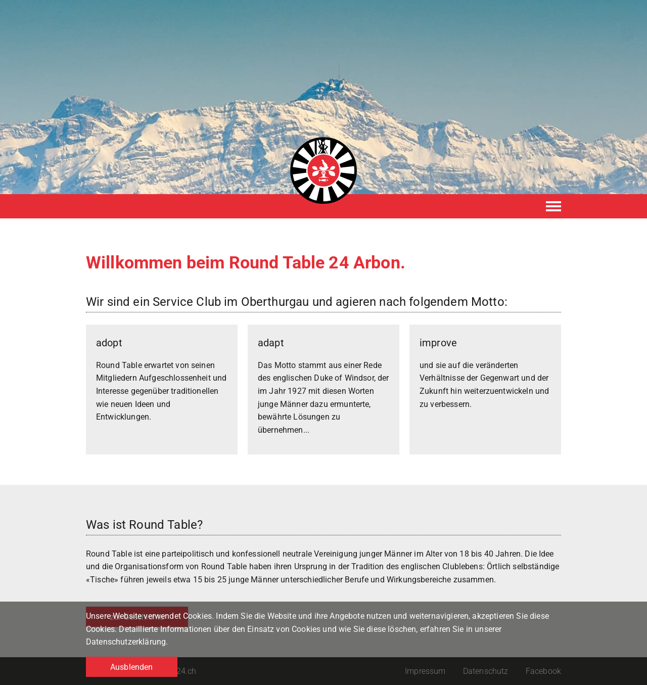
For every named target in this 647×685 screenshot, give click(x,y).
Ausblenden (131, 667)
